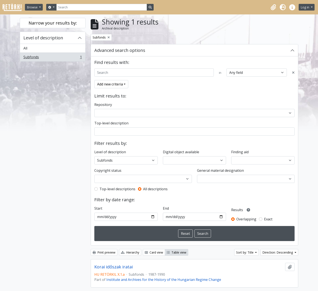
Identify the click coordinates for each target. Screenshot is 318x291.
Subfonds (52, 57)
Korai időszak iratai (113, 266)
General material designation (220, 170)
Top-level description (111, 123)
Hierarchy (130, 252)
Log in (305, 7)
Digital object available (181, 152)
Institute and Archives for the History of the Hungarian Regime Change (163, 279)
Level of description (43, 38)
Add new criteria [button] (110, 84)
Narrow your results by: (53, 23)
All (25, 48)
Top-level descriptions (117, 189)
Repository (103, 104)
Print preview (104, 252)
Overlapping (246, 219)
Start (98, 208)
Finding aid (240, 152)
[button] (273, 7)
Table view (176, 252)
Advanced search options (119, 50)
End (166, 208)
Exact (268, 219)
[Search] (101, 7)
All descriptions (155, 189)
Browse (32, 7)
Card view (154, 252)
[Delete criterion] (293, 72)
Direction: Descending (278, 252)
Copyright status (107, 170)
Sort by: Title (245, 252)
